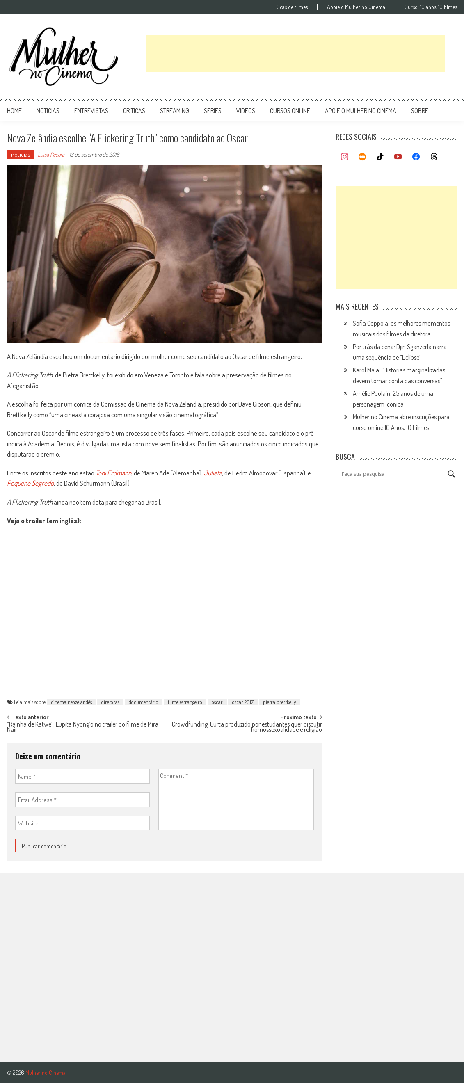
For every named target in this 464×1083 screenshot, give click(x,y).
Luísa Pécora (51, 154)
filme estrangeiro (185, 702)
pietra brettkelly (279, 702)
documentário (143, 702)
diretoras (110, 702)
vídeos (245, 111)
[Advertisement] (295, 53)
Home (14, 111)
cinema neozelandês (71, 702)
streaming (174, 111)
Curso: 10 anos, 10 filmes (431, 7)
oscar (217, 702)
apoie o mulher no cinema (360, 111)
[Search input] (392, 474)
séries (213, 111)
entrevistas (91, 111)
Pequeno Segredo (30, 483)
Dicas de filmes (291, 7)
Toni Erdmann (113, 472)
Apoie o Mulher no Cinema (356, 7)
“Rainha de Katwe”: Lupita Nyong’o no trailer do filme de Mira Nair (82, 727)
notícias (48, 111)
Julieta (213, 472)
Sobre (419, 111)
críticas (134, 111)
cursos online (290, 111)
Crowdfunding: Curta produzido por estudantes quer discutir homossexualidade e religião (247, 727)
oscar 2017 (243, 702)
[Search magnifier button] (451, 474)
